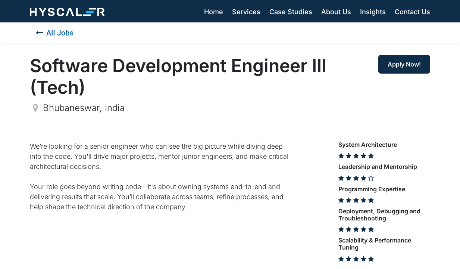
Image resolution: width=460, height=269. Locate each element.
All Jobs (54, 32)
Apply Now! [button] (404, 64)
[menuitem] (213, 12)
